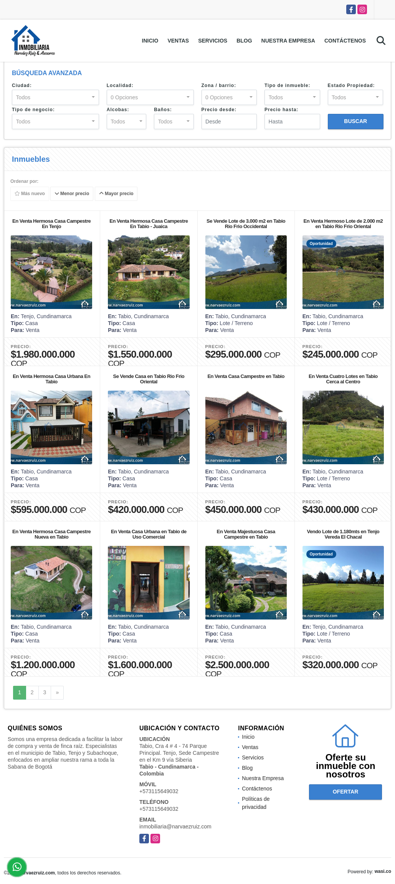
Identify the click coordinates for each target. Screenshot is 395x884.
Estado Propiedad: (351, 85)
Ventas (178, 41)
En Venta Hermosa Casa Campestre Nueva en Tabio (51, 534)
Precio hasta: (281, 109)
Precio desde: (219, 109)
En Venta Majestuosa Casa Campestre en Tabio (246, 534)
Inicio (150, 41)
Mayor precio (116, 194)
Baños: (163, 109)
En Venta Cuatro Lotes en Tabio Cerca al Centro (343, 378)
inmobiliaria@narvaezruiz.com (175, 826)
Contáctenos (345, 41)
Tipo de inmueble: (287, 85)
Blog (244, 41)
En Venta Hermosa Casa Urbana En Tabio (51, 378)
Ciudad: (22, 85)
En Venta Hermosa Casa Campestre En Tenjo (51, 223)
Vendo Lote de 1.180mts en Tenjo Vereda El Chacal (343, 534)
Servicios (212, 41)
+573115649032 (158, 791)
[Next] (57, 693)
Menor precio (72, 194)
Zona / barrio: (219, 85)
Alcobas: (118, 109)
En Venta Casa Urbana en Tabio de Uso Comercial (149, 534)
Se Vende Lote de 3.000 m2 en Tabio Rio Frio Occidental (246, 223)
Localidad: (120, 85)
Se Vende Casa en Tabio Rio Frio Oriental (148, 378)
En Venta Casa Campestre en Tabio (245, 376)
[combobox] (55, 97)
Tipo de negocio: (33, 109)
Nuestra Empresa (288, 41)
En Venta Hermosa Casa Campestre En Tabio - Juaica (148, 223)
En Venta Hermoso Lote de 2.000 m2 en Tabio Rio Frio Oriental (343, 223)
